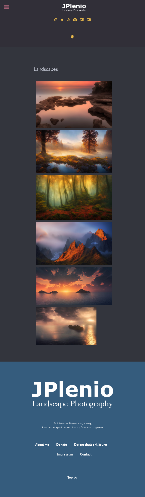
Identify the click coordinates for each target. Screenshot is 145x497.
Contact (86, 454)
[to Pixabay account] (75, 19)
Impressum (65, 454)
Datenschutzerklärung (90, 444)
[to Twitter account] (62, 19)
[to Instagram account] (56, 19)
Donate (61, 444)
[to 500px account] (69, 19)
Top (72, 477)
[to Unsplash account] (89, 19)
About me (42, 444)
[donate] (72, 36)
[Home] (72, 7)
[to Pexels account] (82, 19)
